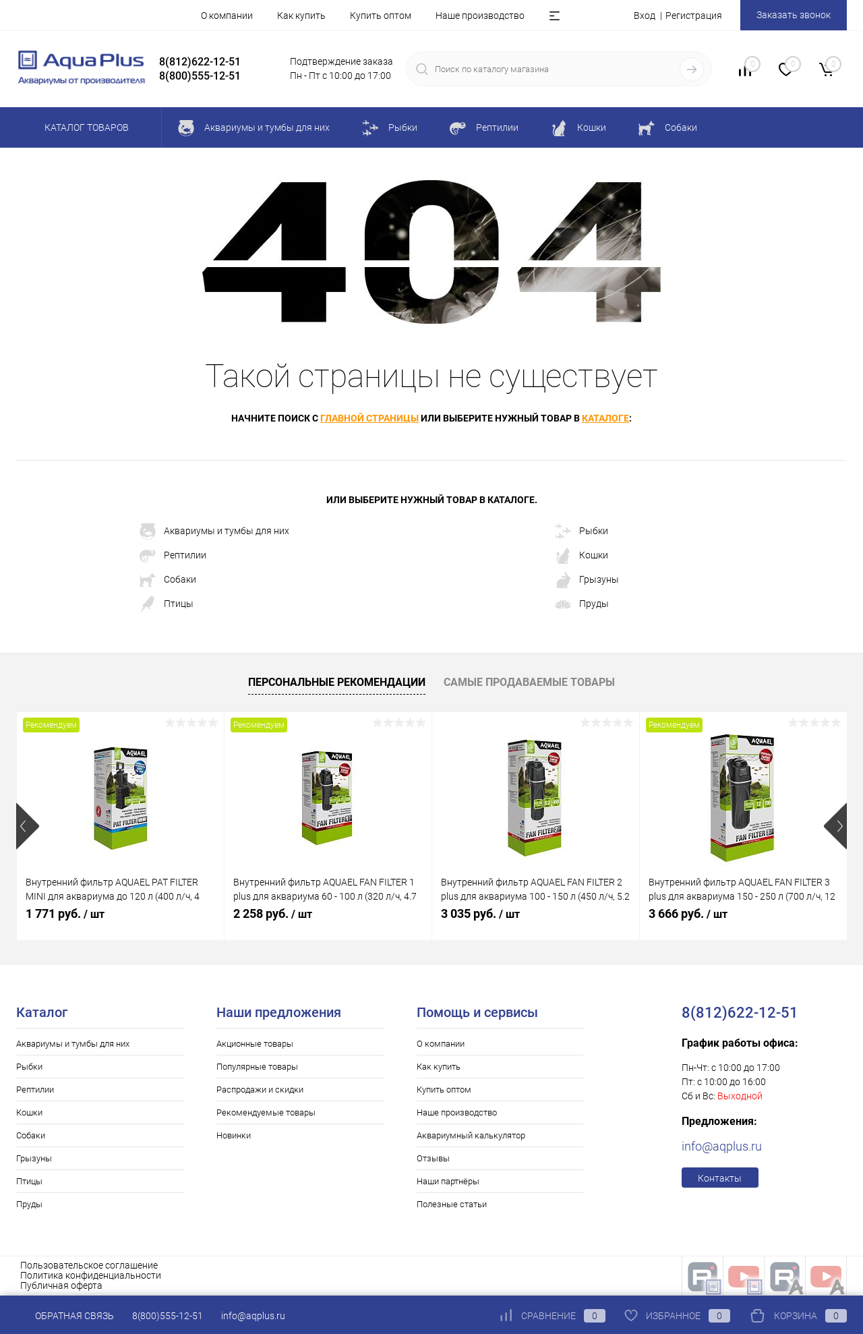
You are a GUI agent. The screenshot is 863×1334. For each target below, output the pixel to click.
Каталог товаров (84, 127)
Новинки (233, 1135)
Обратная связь (65, 1315)
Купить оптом (380, 15)
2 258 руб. (272, 913)
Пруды (582, 604)
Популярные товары (257, 1067)
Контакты (720, 1178)
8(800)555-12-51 (167, 1315)
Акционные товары (254, 1044)
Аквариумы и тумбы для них (214, 531)
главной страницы (369, 418)
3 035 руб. (480, 913)
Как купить (301, 15)
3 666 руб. (688, 913)
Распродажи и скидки (259, 1089)
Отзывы (433, 1158)
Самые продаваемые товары (529, 682)
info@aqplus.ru (722, 1146)
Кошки (581, 556)
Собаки (168, 580)
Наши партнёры (448, 1181)
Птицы (167, 604)
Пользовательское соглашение (89, 1265)
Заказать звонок (793, 14)
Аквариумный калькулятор (471, 1135)
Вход (644, 15)
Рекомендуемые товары (266, 1112)
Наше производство (480, 15)
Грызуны (587, 580)
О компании (227, 15)
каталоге (605, 418)
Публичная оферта (61, 1285)
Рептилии (173, 556)
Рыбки (581, 531)
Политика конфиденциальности (90, 1275)
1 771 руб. (65, 913)
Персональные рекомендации (336, 682)
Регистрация (693, 15)
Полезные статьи (452, 1204)
